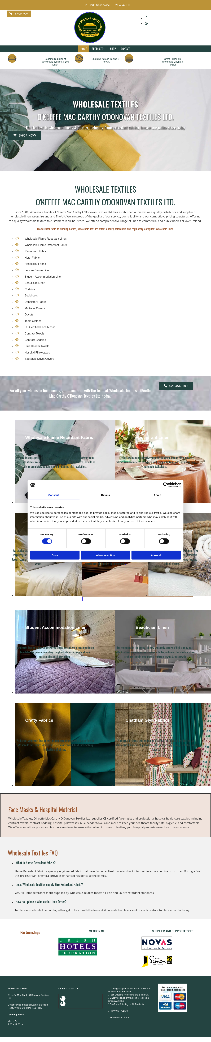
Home (84, 49)
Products (97, 49)
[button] (19, 14)
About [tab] (157, 495)
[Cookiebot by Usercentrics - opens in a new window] (166, 485)
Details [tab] (105, 495)
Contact (125, 49)
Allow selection (105, 554)
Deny (55, 554)
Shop (113, 49)
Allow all (156, 554)
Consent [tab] (53, 495)
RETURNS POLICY (119, 1017)
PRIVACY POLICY (118, 1011)
